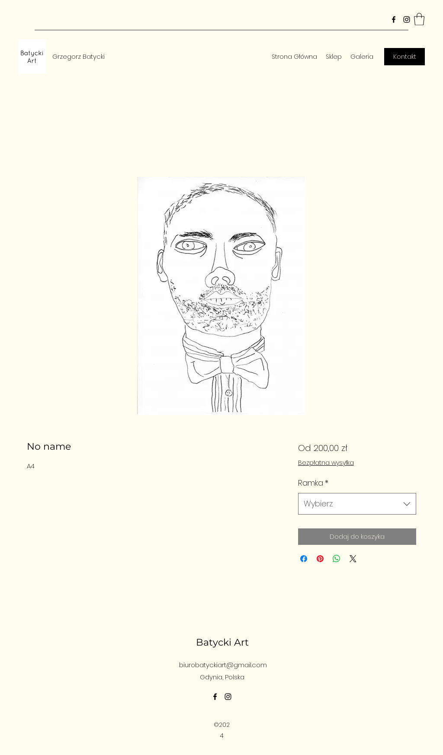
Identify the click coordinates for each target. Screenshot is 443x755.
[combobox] (357, 504)
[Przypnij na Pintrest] (320, 558)
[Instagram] (406, 19)
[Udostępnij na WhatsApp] (336, 558)
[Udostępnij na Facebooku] (304, 558)
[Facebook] (393, 19)
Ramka (313, 482)
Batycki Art (222, 642)
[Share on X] (353, 558)
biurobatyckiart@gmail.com (223, 664)
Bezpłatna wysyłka (326, 463)
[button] (419, 19)
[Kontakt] (404, 56)
